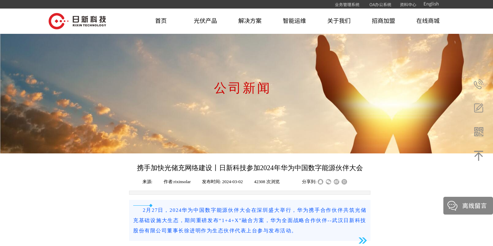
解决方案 (250, 20)
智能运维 (294, 20)
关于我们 (339, 20)
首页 (161, 20)
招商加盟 (383, 20)
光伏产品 (205, 20)
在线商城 (428, 20)
